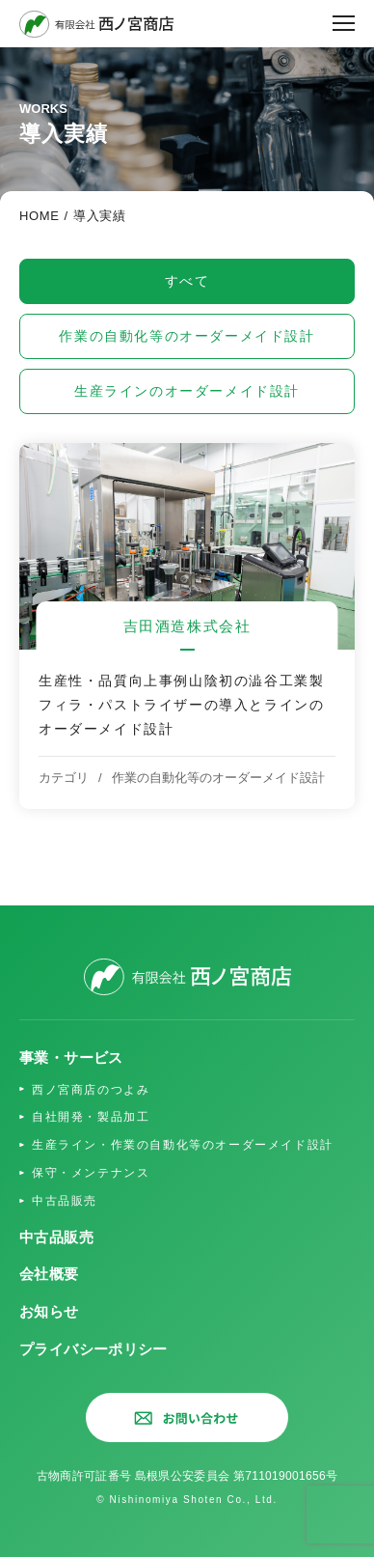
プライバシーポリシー (93, 1349)
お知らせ (49, 1311)
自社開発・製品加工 (90, 1117)
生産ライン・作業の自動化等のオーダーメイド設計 (183, 1145)
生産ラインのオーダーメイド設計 (187, 391)
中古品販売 (64, 1201)
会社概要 (49, 1273)
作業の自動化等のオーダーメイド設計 (186, 336)
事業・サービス (71, 1057)
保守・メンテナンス (90, 1173)
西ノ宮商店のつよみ (90, 1090)
